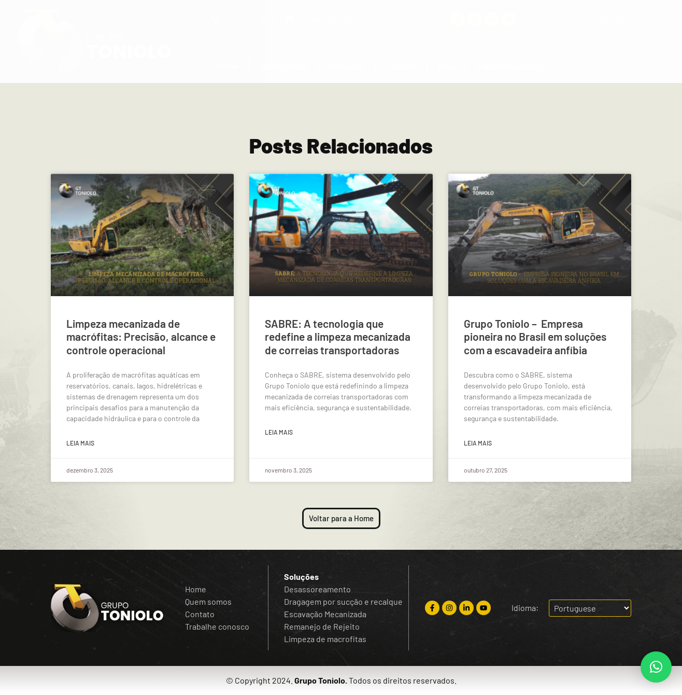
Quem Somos (283, 66)
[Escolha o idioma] (636, 18)
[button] (656, 667)
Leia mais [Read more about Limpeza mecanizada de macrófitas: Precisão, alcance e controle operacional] (80, 443)
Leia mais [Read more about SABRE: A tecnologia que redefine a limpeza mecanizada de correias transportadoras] (279, 432)
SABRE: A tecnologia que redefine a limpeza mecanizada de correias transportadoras (337, 336)
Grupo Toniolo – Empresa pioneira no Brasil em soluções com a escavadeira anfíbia (535, 336)
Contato (401, 66)
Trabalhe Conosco (510, 66)
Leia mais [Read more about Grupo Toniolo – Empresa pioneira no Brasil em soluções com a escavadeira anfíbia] (478, 443)
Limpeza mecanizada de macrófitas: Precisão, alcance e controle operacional (141, 336)
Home (227, 66)
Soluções (347, 66)
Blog (446, 66)
